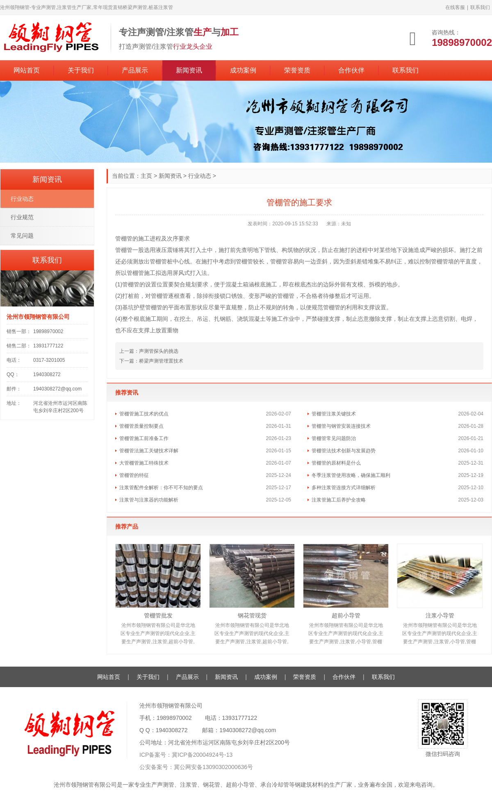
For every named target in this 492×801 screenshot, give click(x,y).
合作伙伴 (351, 70)
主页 (146, 175)
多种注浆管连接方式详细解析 (344, 487)
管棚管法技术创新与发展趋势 (344, 451)
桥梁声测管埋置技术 (161, 361)
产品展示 (135, 70)
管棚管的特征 (134, 475)
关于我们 (81, 70)
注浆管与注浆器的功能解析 (148, 500)
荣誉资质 (297, 70)
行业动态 (199, 175)
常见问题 (22, 235)
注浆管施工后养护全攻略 (339, 500)
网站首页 (27, 70)
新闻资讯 (189, 70)
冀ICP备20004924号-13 (202, 754)
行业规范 (22, 217)
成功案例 (243, 70)
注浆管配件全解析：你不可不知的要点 (161, 487)
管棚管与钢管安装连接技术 (341, 426)
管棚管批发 (158, 615)
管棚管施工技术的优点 (144, 414)
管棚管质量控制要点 (141, 426)
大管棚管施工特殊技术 (144, 463)
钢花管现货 (252, 615)
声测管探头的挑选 (158, 351)
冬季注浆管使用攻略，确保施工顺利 (351, 475)
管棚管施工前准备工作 (144, 438)
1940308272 (172, 730)
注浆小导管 (440, 615)
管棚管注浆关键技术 (334, 414)
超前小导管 (346, 615)
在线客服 (455, 7)
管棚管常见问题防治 (334, 438)
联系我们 (480, 7)
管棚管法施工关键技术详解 (148, 451)
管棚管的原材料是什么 (336, 463)
